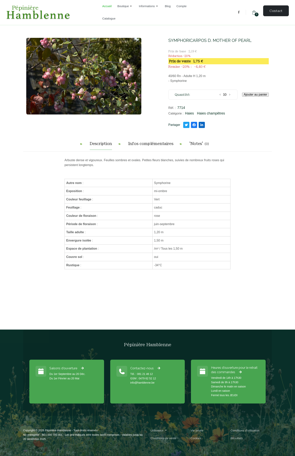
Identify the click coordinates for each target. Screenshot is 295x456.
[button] (125, 6)
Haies (189, 113)
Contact (276, 10)
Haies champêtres (211, 113)
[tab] (101, 145)
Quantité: (182, 94)
